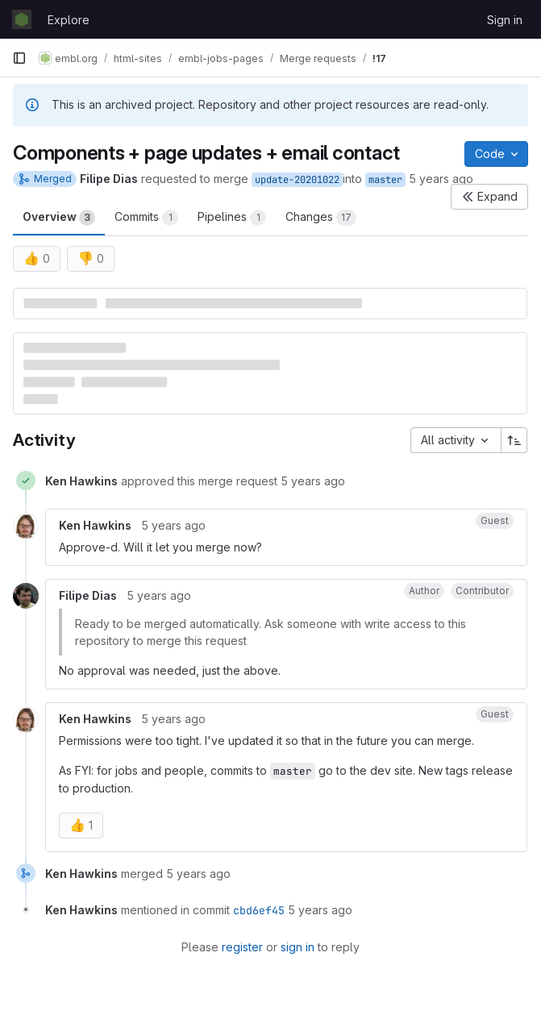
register (242, 947)
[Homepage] (22, 19)
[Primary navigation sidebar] (19, 58)
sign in (297, 947)
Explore (68, 20)
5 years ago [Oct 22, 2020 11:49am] (441, 178)
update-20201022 (297, 179)
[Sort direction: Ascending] (514, 440)
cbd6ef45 (259, 910)
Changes (320, 218)
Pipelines (232, 218)
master (385, 179)
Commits (146, 218)
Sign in (504, 20)
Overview (59, 218)
